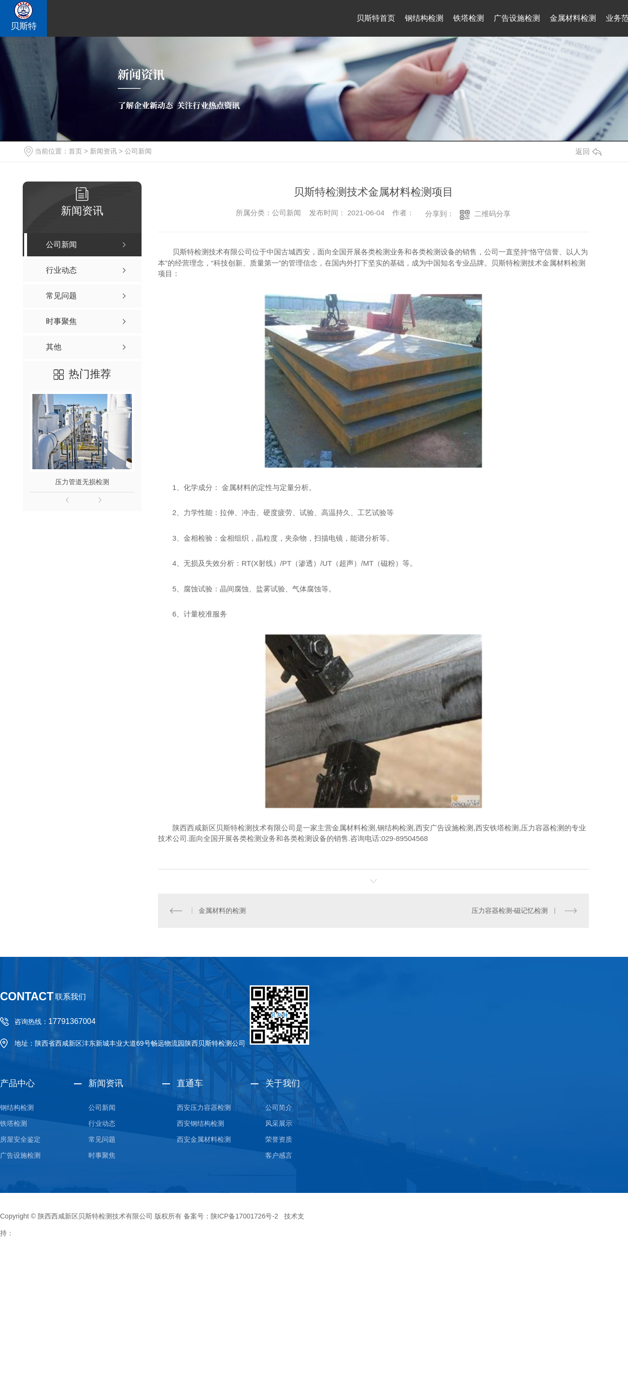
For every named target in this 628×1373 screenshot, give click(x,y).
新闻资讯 (103, 151)
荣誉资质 (278, 1139)
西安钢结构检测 (200, 1123)
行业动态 (101, 1123)
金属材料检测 (573, 18)
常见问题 (101, 1139)
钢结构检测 (424, 18)
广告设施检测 (517, 18)
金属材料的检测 (222, 910)
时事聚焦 (101, 1155)
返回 (588, 151)
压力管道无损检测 (82, 482)
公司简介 (278, 1107)
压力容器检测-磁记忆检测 (509, 910)
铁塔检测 (468, 18)
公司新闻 (138, 151)
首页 (75, 151)
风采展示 (278, 1123)
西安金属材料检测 (204, 1139)
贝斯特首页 (376, 18)
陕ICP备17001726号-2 (244, 1216)
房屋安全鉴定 (20, 1139)
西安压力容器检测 (204, 1107)
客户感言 (278, 1155)
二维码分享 (492, 214)
